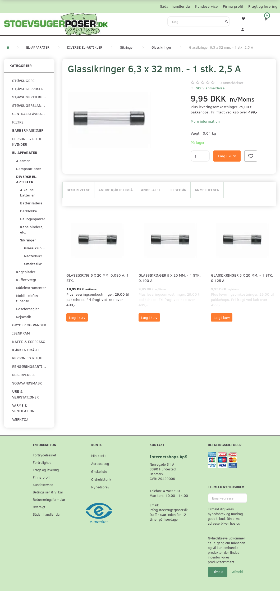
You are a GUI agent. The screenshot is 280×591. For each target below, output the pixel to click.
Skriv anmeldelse (209, 87)
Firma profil (233, 6)
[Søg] (226, 21)
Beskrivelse (78, 189)
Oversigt (39, 507)
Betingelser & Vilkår (48, 492)
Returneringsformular (49, 499)
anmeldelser (231, 82)
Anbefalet (151, 189)
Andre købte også (115, 189)
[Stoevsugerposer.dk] (56, 23)
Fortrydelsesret (44, 455)
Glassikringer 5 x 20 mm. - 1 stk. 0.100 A (170, 278)
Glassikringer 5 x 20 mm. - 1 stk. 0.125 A (242, 278)
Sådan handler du (175, 6)
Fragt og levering (262, 6)
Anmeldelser (207, 189)
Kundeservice (206, 6)
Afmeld (237, 571)
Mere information (205, 121)
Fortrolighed (42, 462)
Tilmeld (217, 571)
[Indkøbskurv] (268, 18)
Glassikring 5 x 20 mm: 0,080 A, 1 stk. (97, 278)
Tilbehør (177, 189)
